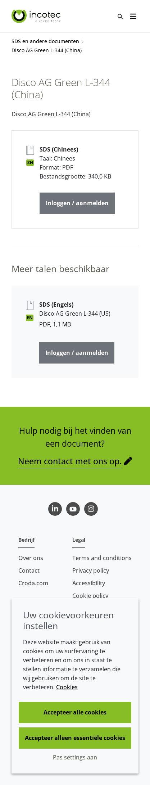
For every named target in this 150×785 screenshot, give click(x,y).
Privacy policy (90, 570)
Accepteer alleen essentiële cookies (75, 738)
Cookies (67, 687)
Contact (29, 570)
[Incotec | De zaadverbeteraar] (37, 16)
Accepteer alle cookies (75, 712)
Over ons (30, 558)
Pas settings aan (75, 757)
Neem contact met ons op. (70, 461)
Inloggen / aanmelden (77, 203)
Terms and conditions (102, 558)
